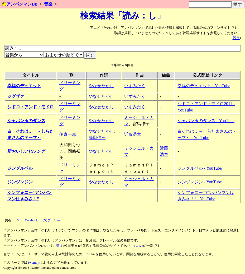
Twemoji (33, 262)
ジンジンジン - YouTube (199, 182)
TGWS (138, 246)
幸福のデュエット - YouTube (203, 85)
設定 (236, 38)
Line (57, 220)
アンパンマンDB (19, 4)
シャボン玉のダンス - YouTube (205, 120)
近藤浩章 (132, 134)
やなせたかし (101, 85)
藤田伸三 (97, 137)
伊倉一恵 (67, 134)
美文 (59, 246)
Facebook (31, 220)
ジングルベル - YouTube (199, 168)
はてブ (46, 220)
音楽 (48, 4)
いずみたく (134, 85)
